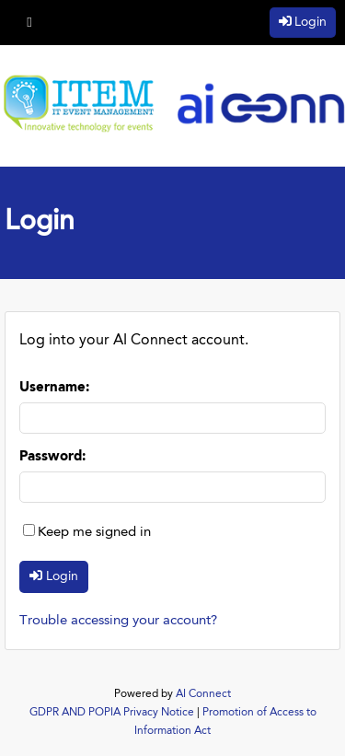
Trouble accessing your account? (118, 621)
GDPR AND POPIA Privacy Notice (111, 712)
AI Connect (203, 694)
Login (310, 22)
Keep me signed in (94, 533)
